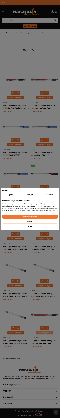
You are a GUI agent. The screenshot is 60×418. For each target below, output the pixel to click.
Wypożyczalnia (30, 26)
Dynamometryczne (11, 358)
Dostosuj (30, 221)
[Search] (27, 20)
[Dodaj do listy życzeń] (13, 93)
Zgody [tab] (10, 194)
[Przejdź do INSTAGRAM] (5, 2)
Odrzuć (30, 226)
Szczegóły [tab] (30, 194)
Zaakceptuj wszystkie (30, 216)
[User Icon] (52, 11)
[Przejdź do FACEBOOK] (2, 2)
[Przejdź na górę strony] (55, 412)
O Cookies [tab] (49, 194)
